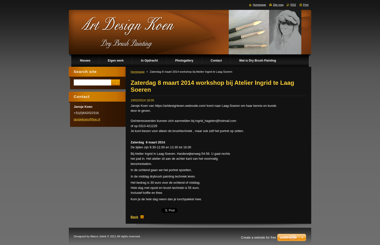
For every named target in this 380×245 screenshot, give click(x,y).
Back (134, 217)
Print (306, 4)
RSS (293, 4)
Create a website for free (258, 237)
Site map (278, 4)
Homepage (137, 71)
